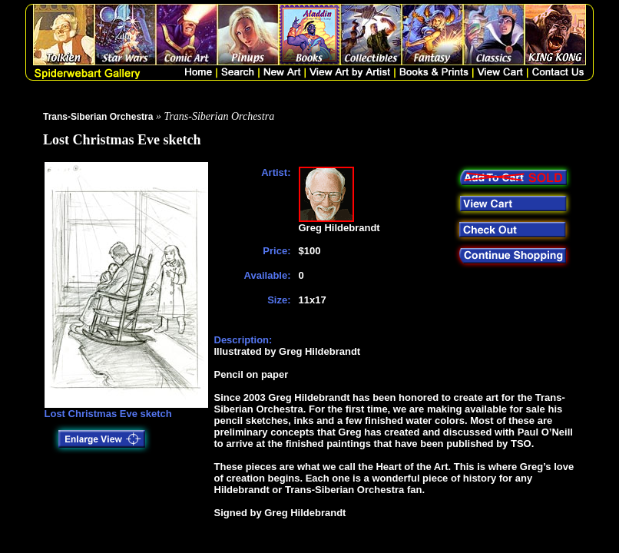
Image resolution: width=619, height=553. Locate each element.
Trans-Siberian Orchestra (98, 116)
